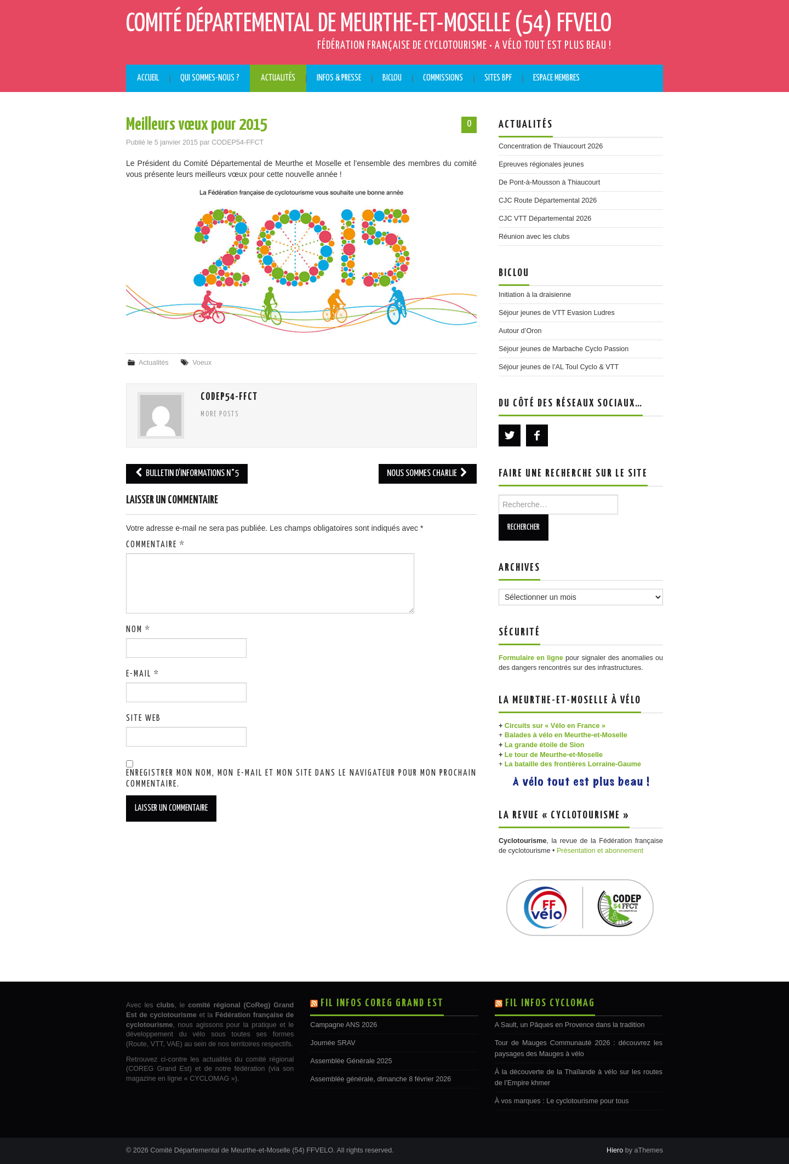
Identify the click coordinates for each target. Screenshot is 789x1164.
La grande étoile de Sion (545, 745)
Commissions (443, 78)
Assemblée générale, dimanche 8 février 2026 (380, 1079)
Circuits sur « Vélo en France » (555, 726)
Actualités (278, 78)
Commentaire (155, 545)
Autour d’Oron (520, 331)
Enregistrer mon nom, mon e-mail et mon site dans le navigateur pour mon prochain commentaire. (301, 778)
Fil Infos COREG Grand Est (382, 1003)
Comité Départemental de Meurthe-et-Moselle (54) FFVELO (368, 24)
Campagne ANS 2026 (343, 1025)
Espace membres (556, 78)
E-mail (142, 674)
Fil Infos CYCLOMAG (550, 1003)
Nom (138, 630)
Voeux (201, 362)
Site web (143, 718)
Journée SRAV (332, 1043)
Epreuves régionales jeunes (541, 164)
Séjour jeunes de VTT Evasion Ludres (557, 313)
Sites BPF (498, 78)
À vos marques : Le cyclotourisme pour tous (562, 1101)
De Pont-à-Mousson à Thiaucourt (549, 182)
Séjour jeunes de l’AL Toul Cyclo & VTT (559, 367)
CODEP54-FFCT (237, 142)
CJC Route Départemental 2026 (548, 200)
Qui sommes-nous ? (209, 78)
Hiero (615, 1150)
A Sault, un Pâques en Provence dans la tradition (570, 1025)
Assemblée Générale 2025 (351, 1061)
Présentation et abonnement (600, 851)
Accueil (148, 78)
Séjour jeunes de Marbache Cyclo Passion (563, 349)
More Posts (220, 414)
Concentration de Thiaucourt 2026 (551, 146)
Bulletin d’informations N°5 (186, 473)
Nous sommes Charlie (427, 473)
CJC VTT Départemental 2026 (545, 218)
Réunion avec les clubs (534, 236)
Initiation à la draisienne (535, 295)
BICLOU (392, 78)
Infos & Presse (339, 78)
